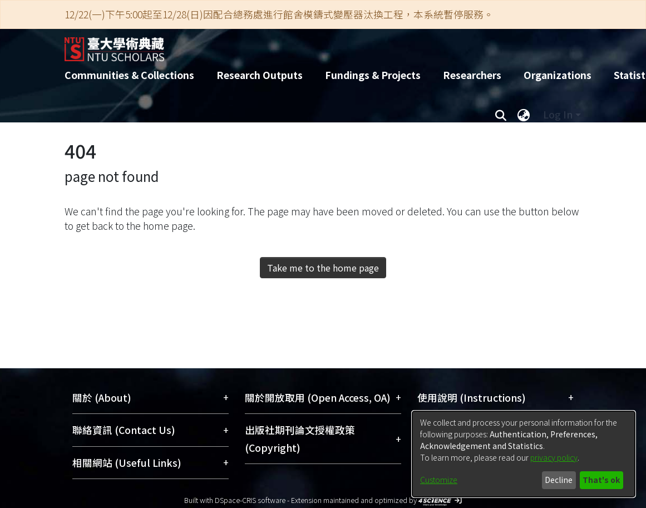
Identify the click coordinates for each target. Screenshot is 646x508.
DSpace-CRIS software (250, 500)
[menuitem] (524, 114)
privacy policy (554, 457)
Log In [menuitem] (558, 114)
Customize (438, 479)
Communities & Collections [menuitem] (129, 75)
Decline (559, 479)
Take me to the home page (323, 267)
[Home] (314, 45)
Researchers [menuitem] (472, 75)
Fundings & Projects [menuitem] (373, 75)
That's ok (601, 479)
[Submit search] (501, 114)
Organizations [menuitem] (557, 75)
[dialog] (523, 454)
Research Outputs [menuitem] (259, 75)
